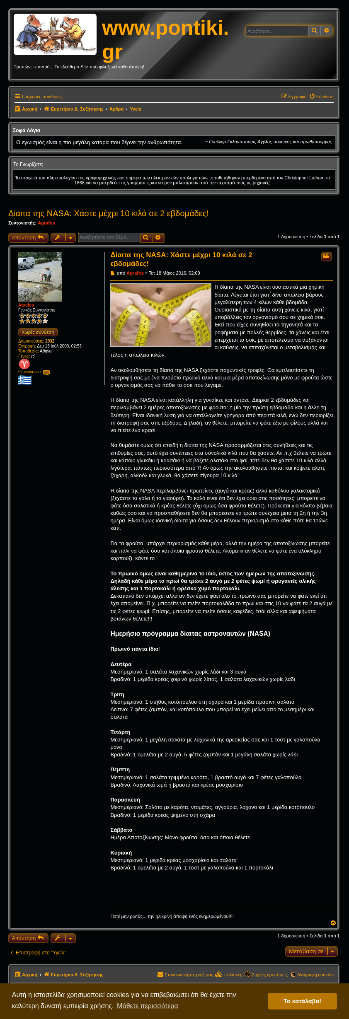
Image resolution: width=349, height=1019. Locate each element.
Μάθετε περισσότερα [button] (147, 1005)
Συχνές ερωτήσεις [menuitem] (270, 974)
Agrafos (46, 222)
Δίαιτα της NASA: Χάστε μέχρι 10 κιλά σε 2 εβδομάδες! (108, 213)
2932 (49, 341)
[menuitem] (321, 96)
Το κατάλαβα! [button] (302, 1001)
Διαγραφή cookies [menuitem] (315, 974)
